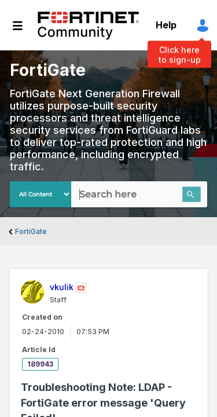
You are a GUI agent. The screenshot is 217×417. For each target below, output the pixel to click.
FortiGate (31, 231)
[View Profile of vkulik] (61, 287)
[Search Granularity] (40, 194)
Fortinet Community (88, 25)
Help (166, 25)
